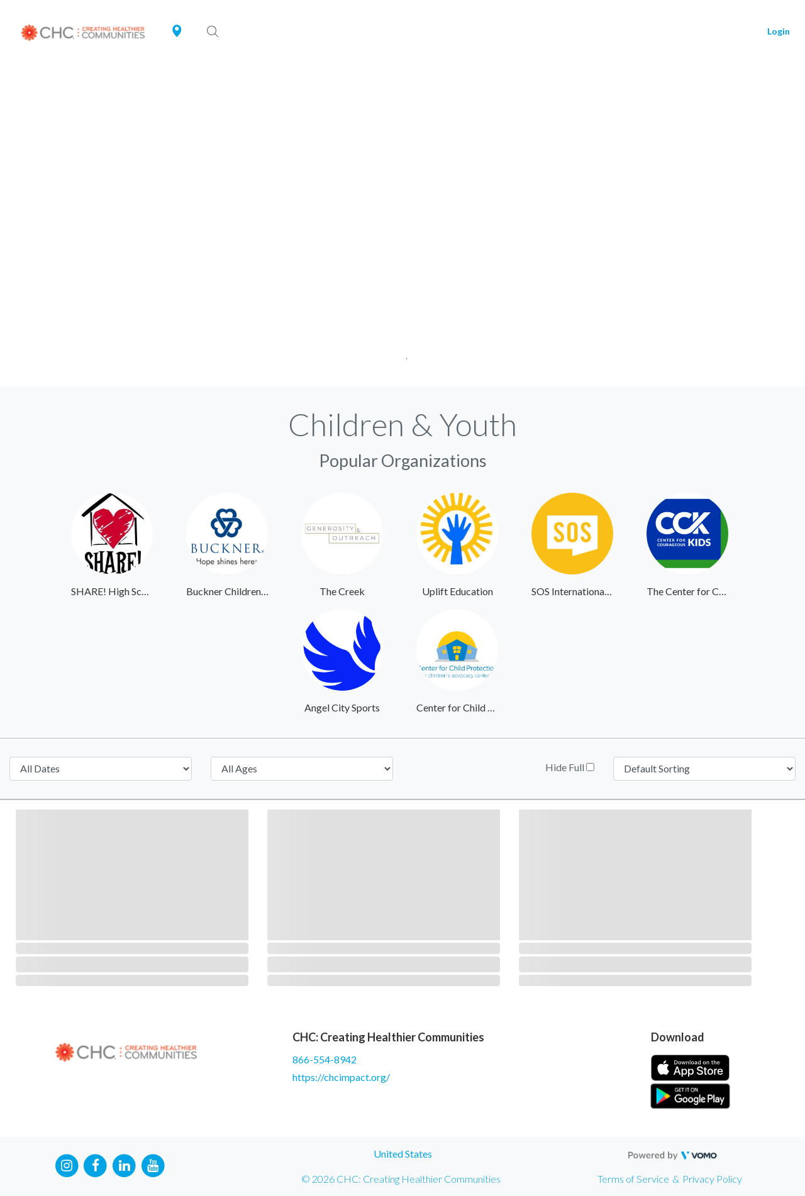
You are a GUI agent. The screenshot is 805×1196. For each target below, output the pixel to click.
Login (778, 31)
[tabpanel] (402, 225)
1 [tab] (403, 355)
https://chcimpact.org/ (341, 1077)
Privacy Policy (712, 1179)
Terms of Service (633, 1179)
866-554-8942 (324, 1059)
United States (403, 1154)
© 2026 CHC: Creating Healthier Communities (401, 1179)
